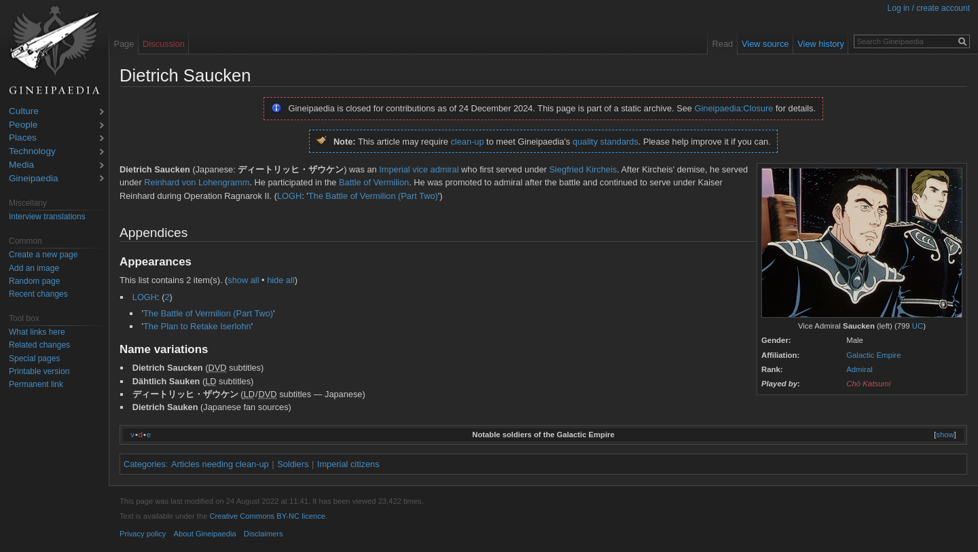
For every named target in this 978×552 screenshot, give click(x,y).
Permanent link (36, 384)
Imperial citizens (348, 464)
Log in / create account (929, 8)
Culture (24, 111)
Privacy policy (143, 534)
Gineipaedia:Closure (734, 108)
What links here (37, 332)
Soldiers (292, 464)
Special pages (34, 358)
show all (243, 280)
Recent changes (38, 294)
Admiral (859, 369)
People (23, 125)
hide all (281, 280)
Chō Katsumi (868, 384)
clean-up (467, 141)
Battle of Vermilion (374, 182)
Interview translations (47, 216)
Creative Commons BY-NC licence (267, 516)
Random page (34, 281)
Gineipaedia (33, 178)
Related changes (39, 345)
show (945, 434)
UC (917, 326)
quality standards (605, 141)
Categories (145, 464)
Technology (32, 151)
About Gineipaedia (205, 534)
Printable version (39, 371)
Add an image (34, 268)
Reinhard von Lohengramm (196, 182)
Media (21, 165)
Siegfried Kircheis (583, 169)
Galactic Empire (873, 355)
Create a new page (43, 254)
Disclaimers (263, 534)
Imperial (394, 169)
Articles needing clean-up (220, 464)
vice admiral (435, 169)
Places (23, 138)
